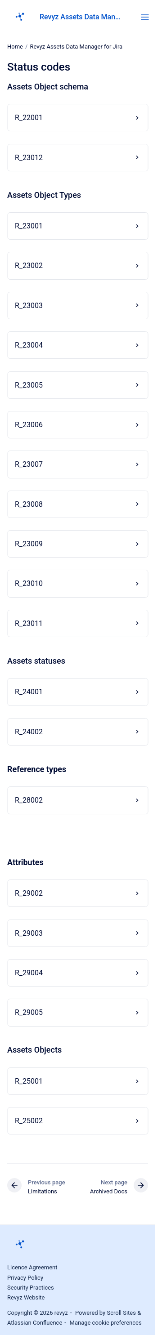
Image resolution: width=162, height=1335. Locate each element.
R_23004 (29, 345)
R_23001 (29, 226)
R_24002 (29, 732)
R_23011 (29, 623)
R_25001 (29, 1081)
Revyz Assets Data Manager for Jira (81, 17)
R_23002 (29, 265)
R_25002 (29, 1120)
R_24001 (29, 692)
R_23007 (29, 464)
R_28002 (29, 800)
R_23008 (29, 504)
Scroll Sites (121, 1312)
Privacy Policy (25, 1277)
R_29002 (29, 893)
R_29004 (29, 973)
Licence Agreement (32, 1267)
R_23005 (29, 385)
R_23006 (29, 424)
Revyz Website (26, 1297)
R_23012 (29, 157)
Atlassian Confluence (34, 1322)
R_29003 (29, 933)
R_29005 (29, 1012)
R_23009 (29, 544)
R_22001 (29, 117)
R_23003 (29, 305)
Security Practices (30, 1287)
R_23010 (29, 583)
